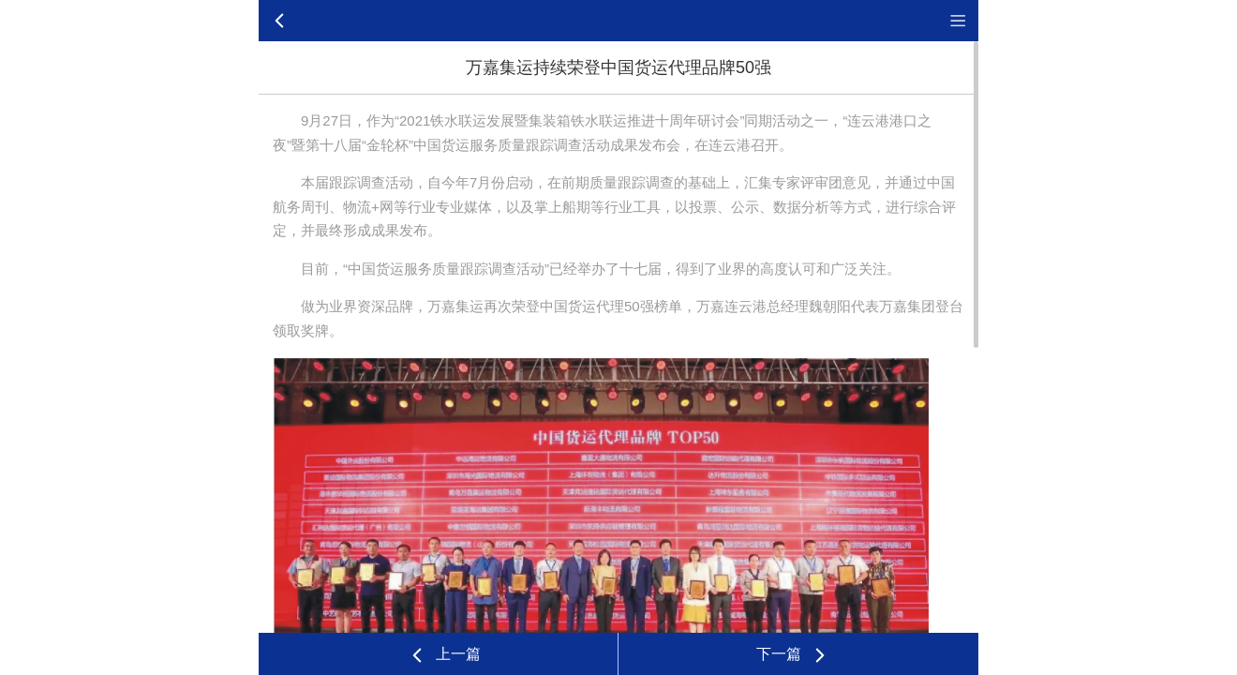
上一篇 (444, 655)
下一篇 (792, 655)
